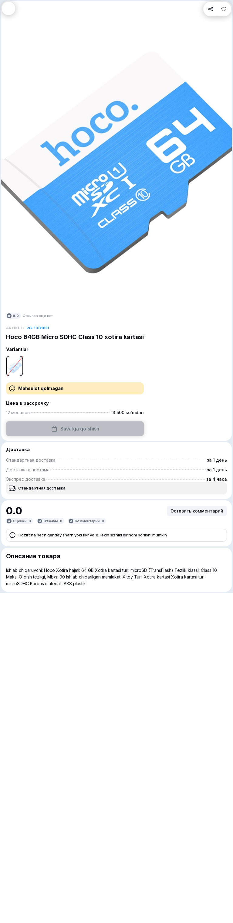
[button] (8, 8)
